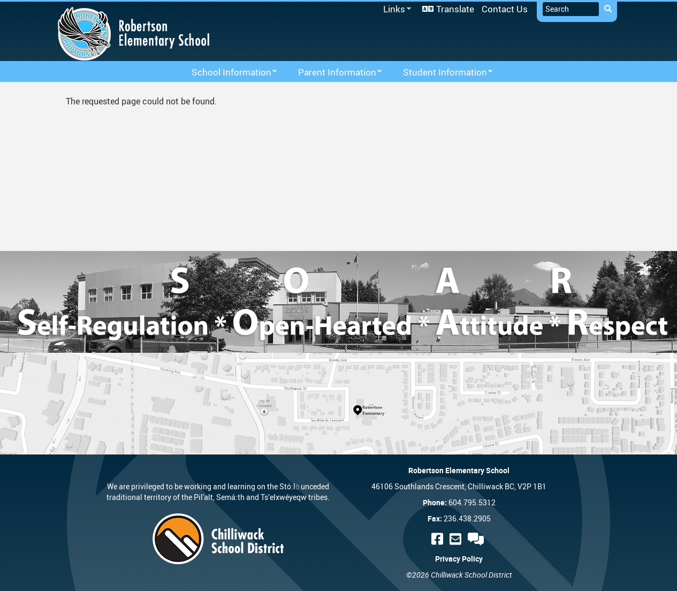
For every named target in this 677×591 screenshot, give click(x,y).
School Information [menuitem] (227, 72)
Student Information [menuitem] (441, 72)
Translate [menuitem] (455, 9)
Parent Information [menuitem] (333, 72)
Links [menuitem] (395, 9)
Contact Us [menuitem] (505, 9)
